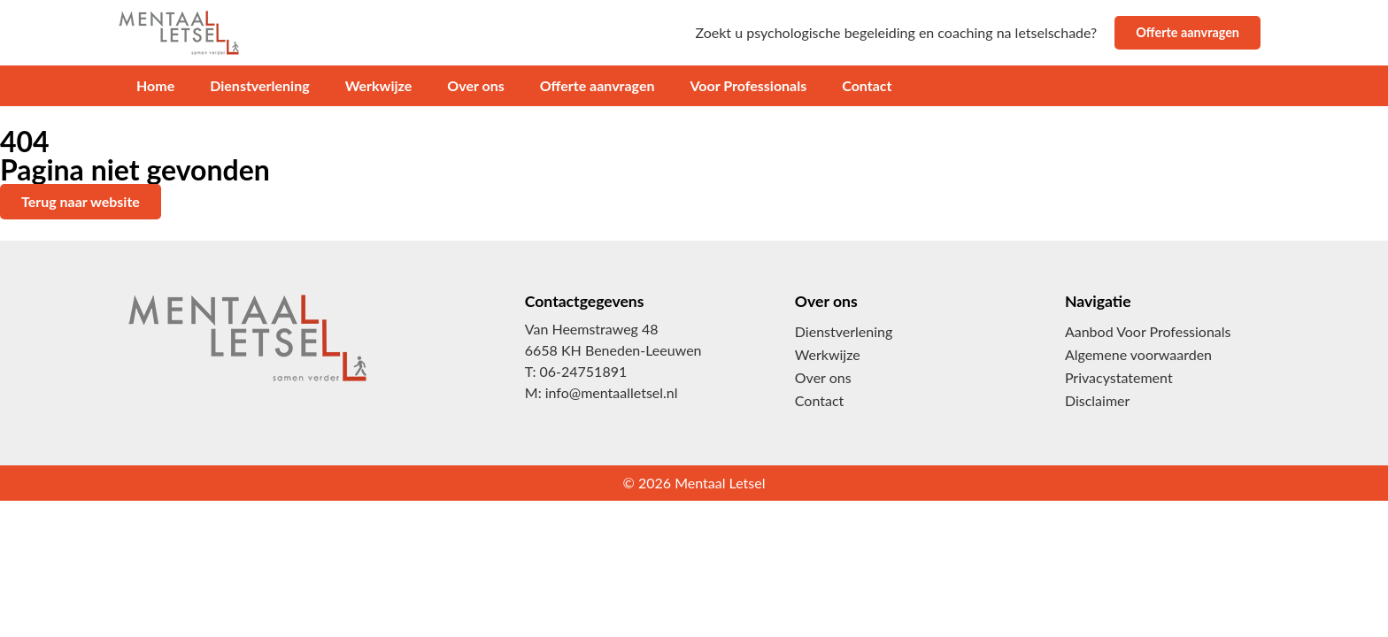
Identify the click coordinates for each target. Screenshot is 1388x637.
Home (155, 85)
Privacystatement (1119, 377)
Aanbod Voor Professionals (1148, 331)
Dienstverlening (259, 85)
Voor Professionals (748, 85)
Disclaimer (1097, 400)
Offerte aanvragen (597, 85)
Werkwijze (379, 85)
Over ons (475, 85)
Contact (866, 85)
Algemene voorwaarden (1138, 354)
